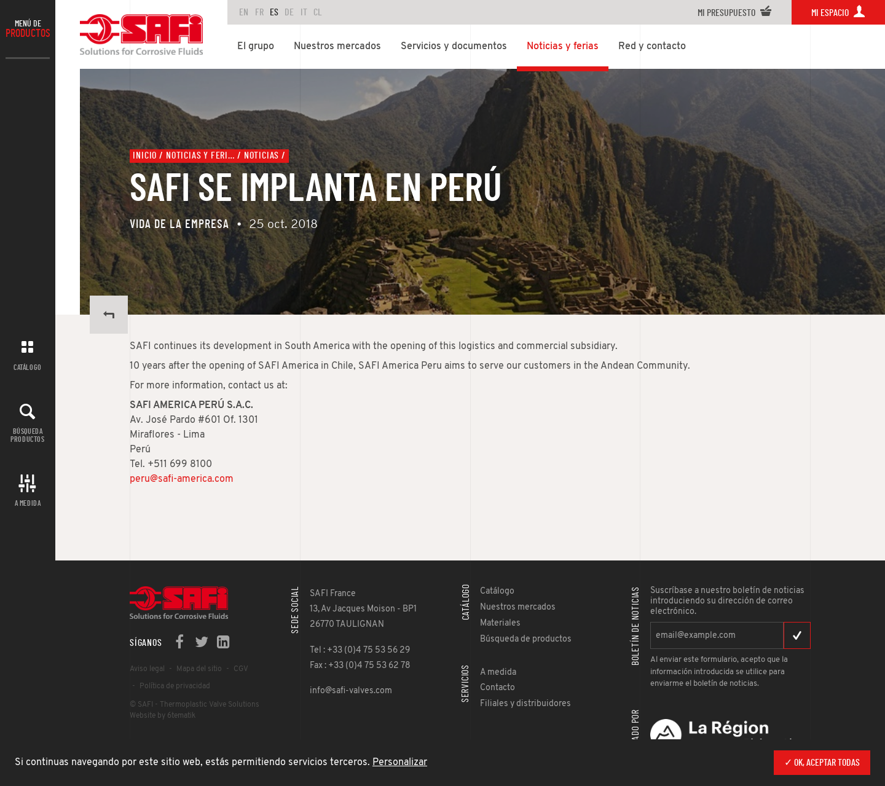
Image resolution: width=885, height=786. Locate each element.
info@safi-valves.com (351, 691)
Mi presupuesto (735, 13)
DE (289, 12)
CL (317, 12)
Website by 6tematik (162, 716)
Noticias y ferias (200, 155)
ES (274, 12)
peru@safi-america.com (182, 479)
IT (304, 12)
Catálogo (28, 367)
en (243, 12)
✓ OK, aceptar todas (822, 763)
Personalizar (399, 763)
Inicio (145, 155)
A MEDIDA (28, 503)
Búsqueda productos (27, 435)
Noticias (261, 155)
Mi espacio (838, 13)
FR (259, 12)
